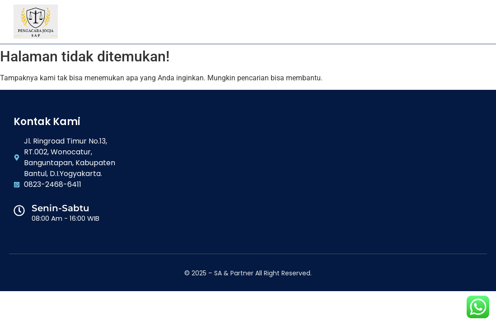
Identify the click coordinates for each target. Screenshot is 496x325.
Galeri (252, 21)
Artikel (292, 21)
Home (92, 21)
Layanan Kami (202, 21)
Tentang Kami (140, 21)
